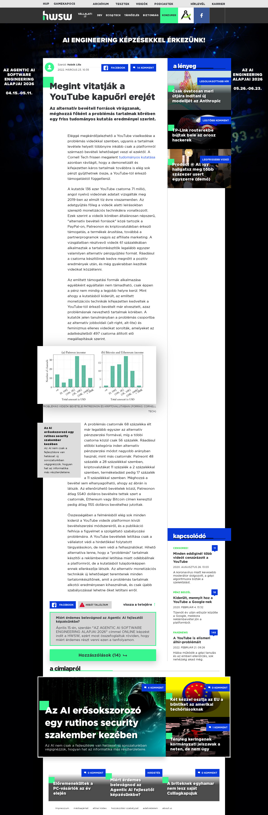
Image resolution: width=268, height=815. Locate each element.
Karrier (218, 4)
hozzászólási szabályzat (124, 808)
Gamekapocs (64, 3)
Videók (142, 4)
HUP (46, 3)
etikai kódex (100, 808)
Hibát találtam (94, 604)
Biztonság (150, 15)
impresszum (62, 808)
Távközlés (131, 15)
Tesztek (122, 4)
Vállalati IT (85, 15)
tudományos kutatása (137, 157)
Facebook (115, 68)
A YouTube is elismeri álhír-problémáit (191, 640)
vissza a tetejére (137, 604)
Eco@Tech (113, 15)
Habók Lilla (74, 64)
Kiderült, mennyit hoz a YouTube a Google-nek (193, 600)
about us (167, 808)
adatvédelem (150, 808)
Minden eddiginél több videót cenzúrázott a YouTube (192, 557)
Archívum (101, 4)
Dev (99, 15)
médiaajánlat (81, 808)
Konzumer (169, 15)
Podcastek (163, 4)
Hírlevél (198, 4)
